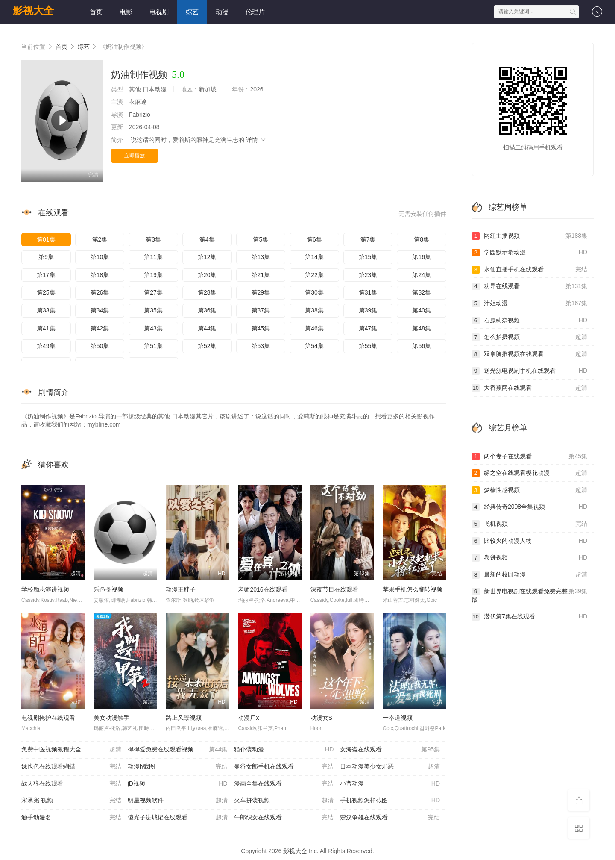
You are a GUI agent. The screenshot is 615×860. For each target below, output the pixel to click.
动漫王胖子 (181, 589)
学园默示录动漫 (529, 252)
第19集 (153, 274)
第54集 (314, 345)
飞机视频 (529, 524)
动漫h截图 (178, 767)
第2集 (100, 239)
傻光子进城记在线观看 (178, 817)
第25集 (46, 292)
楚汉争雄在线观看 (390, 817)
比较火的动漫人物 (529, 541)
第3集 (153, 239)
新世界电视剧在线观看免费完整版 (529, 595)
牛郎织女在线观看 (284, 817)
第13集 (261, 256)
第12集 (207, 256)
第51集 (153, 345)
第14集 (314, 256)
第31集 (368, 292)
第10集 (100, 256)
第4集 (207, 239)
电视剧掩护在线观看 (48, 717)
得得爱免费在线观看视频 (178, 749)
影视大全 (33, 10)
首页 (96, 11)
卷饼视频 (529, 558)
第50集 (100, 345)
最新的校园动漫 (529, 575)
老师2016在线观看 (262, 589)
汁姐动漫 (529, 303)
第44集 (207, 328)
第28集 (207, 292)
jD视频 (178, 784)
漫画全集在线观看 (284, 784)
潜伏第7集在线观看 (529, 617)
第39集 (368, 310)
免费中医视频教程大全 (71, 749)
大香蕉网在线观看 (529, 388)
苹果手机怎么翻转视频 (412, 589)
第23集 (368, 274)
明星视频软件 (178, 800)
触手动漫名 (71, 817)
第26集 (100, 292)
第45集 (261, 328)
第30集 (314, 292)
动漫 (222, 11)
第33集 (46, 310)
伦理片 (255, 11)
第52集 (207, 345)
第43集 (153, 328)
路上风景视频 (184, 717)
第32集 (421, 292)
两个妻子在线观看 (529, 456)
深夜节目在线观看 (334, 589)
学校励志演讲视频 (45, 589)
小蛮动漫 (390, 784)
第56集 (421, 345)
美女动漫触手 (111, 717)
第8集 (421, 239)
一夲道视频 (398, 717)
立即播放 (134, 156)
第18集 (100, 274)
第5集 (260, 239)
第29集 (261, 292)
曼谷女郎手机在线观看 (284, 767)
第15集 (368, 256)
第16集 (421, 256)
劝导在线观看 (529, 286)
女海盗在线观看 (390, 749)
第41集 (46, 328)
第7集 (368, 239)
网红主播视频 (529, 236)
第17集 (46, 274)
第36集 (207, 310)
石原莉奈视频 (529, 320)
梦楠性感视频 (529, 490)
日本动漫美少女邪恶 (390, 767)
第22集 (314, 274)
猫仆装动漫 (284, 749)
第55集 (368, 345)
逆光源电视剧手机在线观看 (529, 371)
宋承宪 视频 (71, 800)
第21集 (261, 274)
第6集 (314, 239)
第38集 (314, 310)
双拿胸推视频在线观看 (529, 354)
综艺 (192, 11)
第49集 (46, 345)
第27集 (153, 292)
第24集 (421, 274)
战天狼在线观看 (71, 784)
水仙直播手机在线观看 (529, 269)
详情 (256, 139)
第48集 (421, 328)
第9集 (46, 256)
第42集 (100, 328)
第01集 (46, 239)
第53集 (261, 345)
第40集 (421, 310)
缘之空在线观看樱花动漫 (529, 473)
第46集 (314, 328)
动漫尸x (248, 717)
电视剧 (159, 11)
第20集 (207, 274)
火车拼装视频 (284, 800)
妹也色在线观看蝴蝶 (71, 767)
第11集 (153, 256)
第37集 (261, 310)
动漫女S (321, 717)
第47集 (368, 328)
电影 (126, 11)
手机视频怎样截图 (390, 800)
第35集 (153, 310)
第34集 (100, 310)
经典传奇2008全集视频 (529, 507)
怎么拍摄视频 (529, 337)
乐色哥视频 (108, 589)
